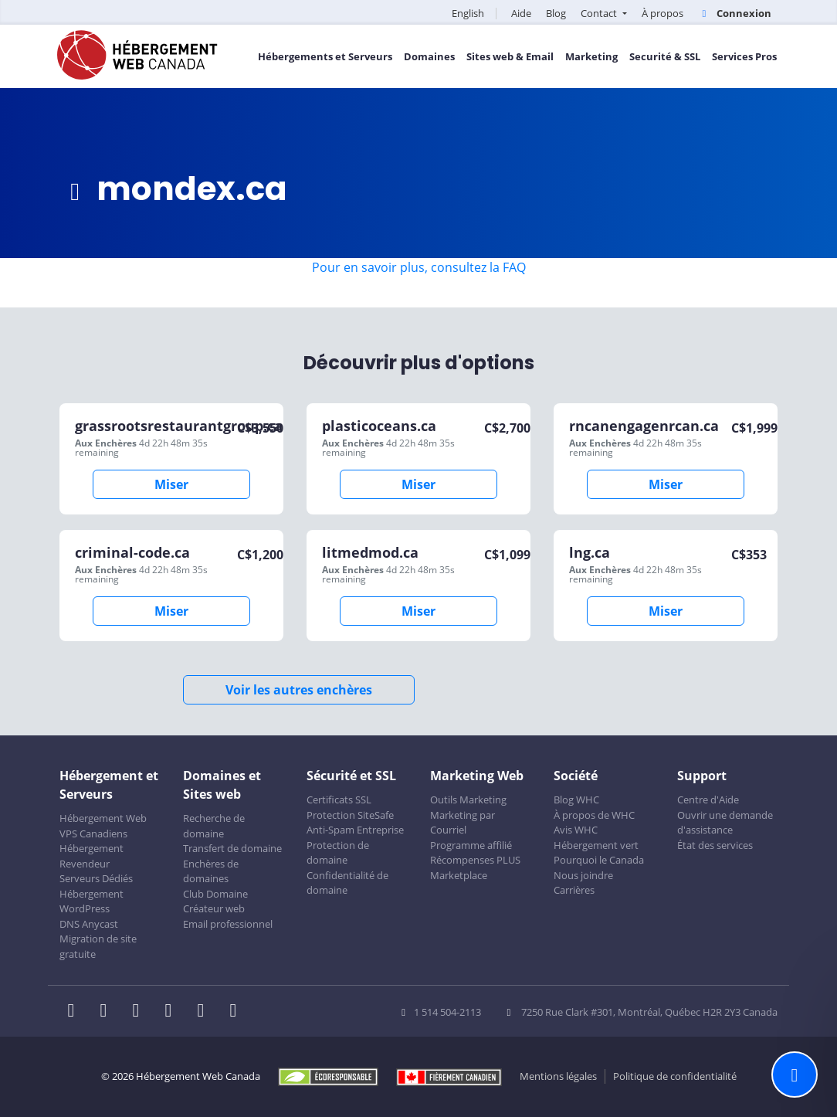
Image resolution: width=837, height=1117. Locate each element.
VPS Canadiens (93, 833)
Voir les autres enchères (298, 689)
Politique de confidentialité (675, 1076)
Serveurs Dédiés (96, 878)
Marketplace (458, 875)
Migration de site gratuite (98, 946)
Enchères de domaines (211, 871)
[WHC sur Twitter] (108, 1011)
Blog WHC (576, 799)
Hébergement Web (103, 818)
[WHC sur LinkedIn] (140, 1011)
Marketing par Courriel (462, 822)
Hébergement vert (596, 845)
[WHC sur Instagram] (173, 1011)
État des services (715, 845)
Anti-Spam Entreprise (355, 830)
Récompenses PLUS (475, 860)
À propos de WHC (594, 815)
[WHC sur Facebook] (75, 1011)
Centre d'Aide (708, 799)
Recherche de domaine (214, 825)
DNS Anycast (88, 924)
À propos (662, 13)
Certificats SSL (339, 799)
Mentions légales (558, 1076)
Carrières (574, 890)
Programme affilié (471, 845)
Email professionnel (228, 924)
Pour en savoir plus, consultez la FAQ (419, 267)
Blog (556, 13)
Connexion (734, 13)
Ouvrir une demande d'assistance (725, 822)
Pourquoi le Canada (599, 860)
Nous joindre (583, 875)
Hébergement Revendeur (91, 856)
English (468, 13)
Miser (171, 484)
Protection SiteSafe (350, 815)
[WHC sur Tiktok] (236, 1011)
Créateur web (214, 908)
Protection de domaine (338, 852)
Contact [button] (600, 13)
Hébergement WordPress (91, 901)
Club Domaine (215, 894)
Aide (521, 13)
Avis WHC (576, 830)
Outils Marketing (468, 799)
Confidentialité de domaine (347, 883)
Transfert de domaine (232, 848)
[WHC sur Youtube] (205, 1011)
